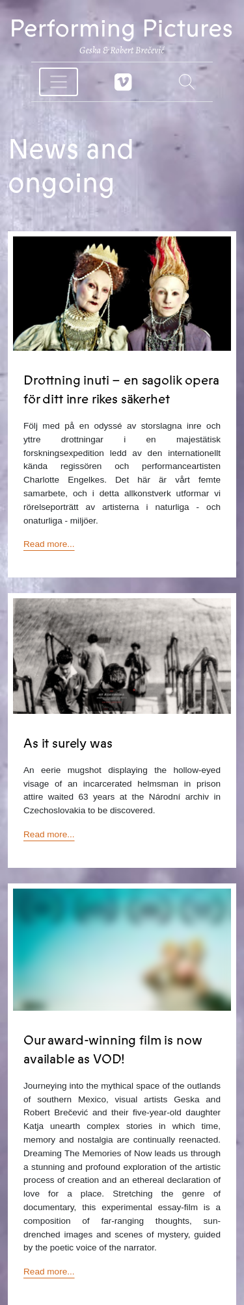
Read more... (49, 544)
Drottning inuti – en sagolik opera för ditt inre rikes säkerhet (121, 390)
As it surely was (67, 743)
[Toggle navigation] (58, 82)
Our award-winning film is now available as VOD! (112, 1050)
